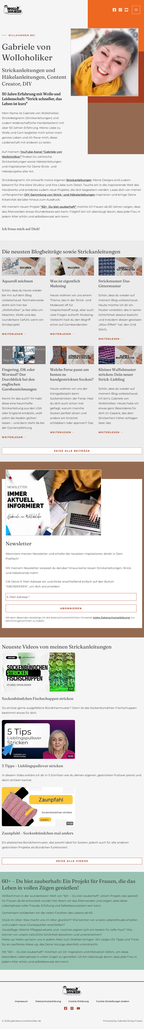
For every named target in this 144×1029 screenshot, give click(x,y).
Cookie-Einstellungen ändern (112, 1001)
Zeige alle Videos (72, 860)
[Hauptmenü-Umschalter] (136, 10)
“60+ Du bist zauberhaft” (58, 206)
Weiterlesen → (14, 334)
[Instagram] (120, 10)
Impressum (21, 1001)
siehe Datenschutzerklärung (111, 617)
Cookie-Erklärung (78, 1001)
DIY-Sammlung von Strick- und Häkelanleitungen (59, 194)
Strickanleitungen (79, 180)
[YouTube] (126, 10)
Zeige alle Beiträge (72, 450)
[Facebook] (114, 10)
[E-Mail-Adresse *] (71, 597)
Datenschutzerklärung (48, 1001)
